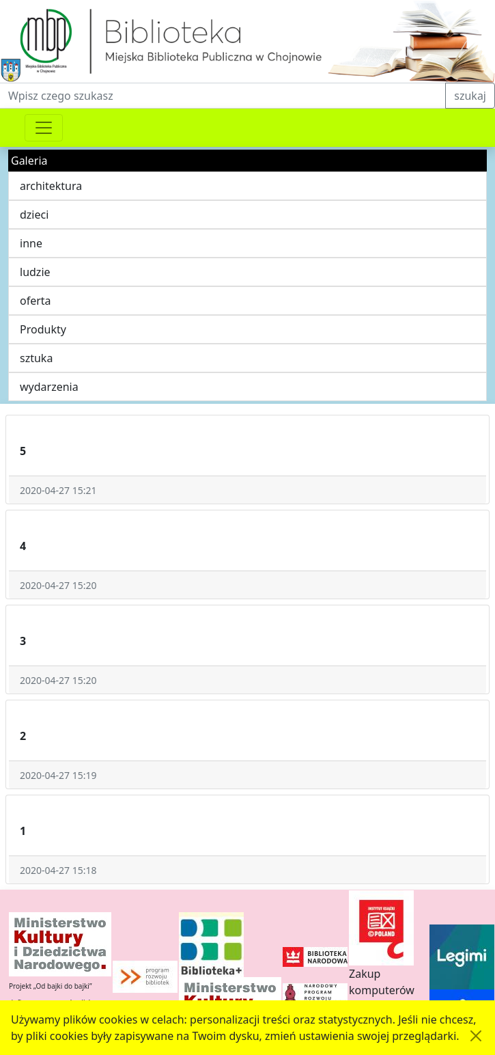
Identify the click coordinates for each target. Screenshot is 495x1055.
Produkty (43, 329)
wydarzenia (49, 386)
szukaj (470, 95)
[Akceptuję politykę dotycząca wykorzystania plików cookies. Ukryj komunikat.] (476, 1036)
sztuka (36, 358)
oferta (35, 300)
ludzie (35, 271)
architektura (51, 185)
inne (31, 243)
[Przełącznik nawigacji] (44, 127)
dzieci (34, 214)
